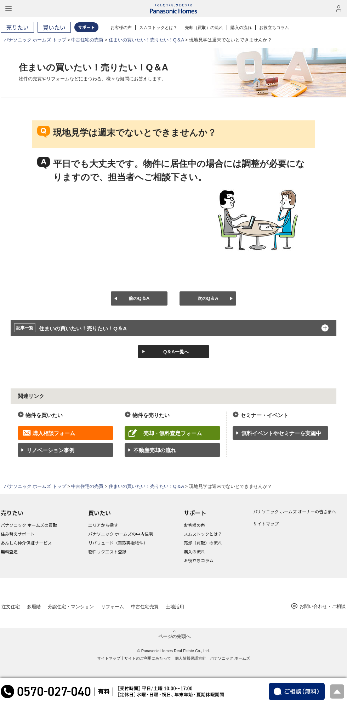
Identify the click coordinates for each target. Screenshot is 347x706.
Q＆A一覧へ (176, 351)
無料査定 (9, 551)
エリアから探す (103, 525)
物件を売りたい (151, 415)
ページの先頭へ (174, 636)
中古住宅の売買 (87, 40)
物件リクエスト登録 (107, 551)
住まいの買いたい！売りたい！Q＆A (146, 40)
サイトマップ (266, 523)
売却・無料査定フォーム (172, 433)
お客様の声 (121, 27)
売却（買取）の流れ (204, 27)
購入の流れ (241, 27)
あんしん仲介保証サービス (26, 543)
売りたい (12, 512)
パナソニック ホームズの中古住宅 (120, 534)
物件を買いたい (44, 415)
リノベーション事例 (50, 450)
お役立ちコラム (274, 27)
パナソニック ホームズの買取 (29, 525)
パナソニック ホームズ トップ (35, 40)
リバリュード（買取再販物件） (118, 543)
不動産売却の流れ (154, 450)
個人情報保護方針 (190, 658)
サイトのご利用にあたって (147, 658)
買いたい (99, 512)
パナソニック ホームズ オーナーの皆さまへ (294, 511)
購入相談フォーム (54, 433)
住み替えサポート (18, 534)
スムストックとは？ (158, 27)
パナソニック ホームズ (230, 658)
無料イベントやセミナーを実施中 (281, 433)
